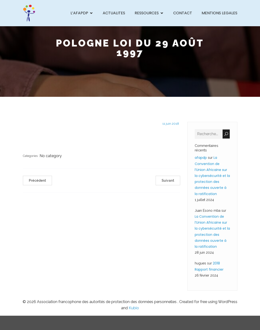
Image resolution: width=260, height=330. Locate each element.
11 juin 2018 (170, 123)
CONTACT (182, 13)
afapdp (201, 157)
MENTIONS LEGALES (219, 13)
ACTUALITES (114, 13)
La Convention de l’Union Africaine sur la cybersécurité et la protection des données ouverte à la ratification (212, 175)
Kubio (134, 308)
